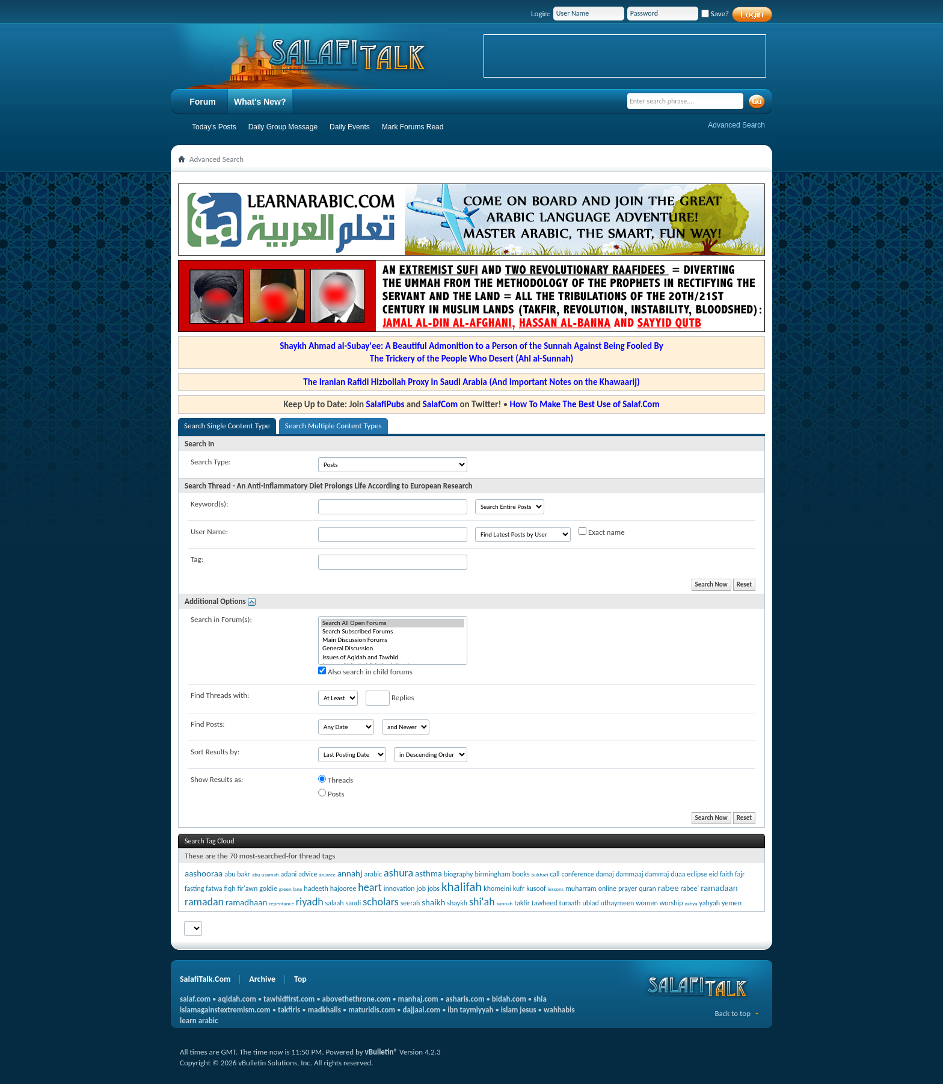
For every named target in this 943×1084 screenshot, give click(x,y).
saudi (353, 903)
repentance (281, 903)
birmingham (493, 874)
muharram (580, 888)
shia (540, 998)
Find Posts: (208, 723)
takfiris (289, 1009)
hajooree (343, 888)
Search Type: (211, 461)
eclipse (697, 874)
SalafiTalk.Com (205, 979)
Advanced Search (736, 125)
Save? (715, 13)
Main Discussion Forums (392, 640)
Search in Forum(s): (221, 619)
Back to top (732, 1013)
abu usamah (265, 874)
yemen (732, 903)
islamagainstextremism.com (225, 1009)
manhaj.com (418, 998)
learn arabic (199, 1020)
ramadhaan (246, 902)
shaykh (457, 903)
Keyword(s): (210, 503)
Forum (202, 101)
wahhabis (559, 1009)
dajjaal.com (421, 1009)
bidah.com (509, 998)
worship (671, 903)
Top (300, 979)
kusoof (536, 888)
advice (307, 874)
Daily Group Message (283, 127)
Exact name (602, 532)
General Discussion (392, 648)
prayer (627, 888)
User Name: (209, 531)
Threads (335, 779)
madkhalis (324, 1009)
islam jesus (518, 1009)
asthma (428, 873)
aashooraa (204, 873)
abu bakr (237, 874)
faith (726, 874)
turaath (569, 903)
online (607, 888)
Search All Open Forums (392, 623)
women (647, 903)
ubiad (590, 903)
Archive (262, 979)
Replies (390, 698)
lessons (556, 888)
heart (369, 887)
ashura (398, 872)
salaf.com (195, 998)
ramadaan (719, 887)
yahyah (709, 903)
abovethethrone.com (356, 998)
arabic (373, 874)
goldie (268, 888)
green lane (291, 888)
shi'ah (482, 901)
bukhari (540, 874)
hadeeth (316, 888)
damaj (605, 874)
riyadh (310, 901)
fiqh (230, 888)
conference (578, 874)
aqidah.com (237, 998)
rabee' (690, 888)
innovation (399, 888)
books (521, 874)
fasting (194, 888)
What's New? (260, 101)
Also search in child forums (365, 671)
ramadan (204, 901)
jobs (434, 888)
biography (458, 874)
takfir (522, 903)
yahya (691, 903)
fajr (740, 874)
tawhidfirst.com (289, 998)
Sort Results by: (215, 751)
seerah (410, 903)
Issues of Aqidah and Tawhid (392, 657)
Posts (331, 793)
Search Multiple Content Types (333, 425)
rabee (668, 887)
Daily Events (350, 127)
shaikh (433, 902)
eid (713, 874)
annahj (350, 873)
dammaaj (630, 874)
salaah (334, 903)
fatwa (214, 888)
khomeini (497, 888)
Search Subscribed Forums (392, 631)
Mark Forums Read (413, 127)
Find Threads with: (220, 695)
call (554, 874)
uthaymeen (617, 903)
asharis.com (465, 998)
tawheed (545, 903)
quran (647, 888)
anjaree (327, 874)
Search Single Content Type (227, 425)
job (421, 888)
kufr (518, 888)
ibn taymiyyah (470, 1009)
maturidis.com (371, 1009)
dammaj (657, 874)
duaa (678, 874)
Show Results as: (217, 779)
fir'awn (247, 888)
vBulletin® (381, 1051)
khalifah (461, 887)
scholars (380, 901)
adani (288, 874)
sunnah (505, 903)
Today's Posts (214, 127)
